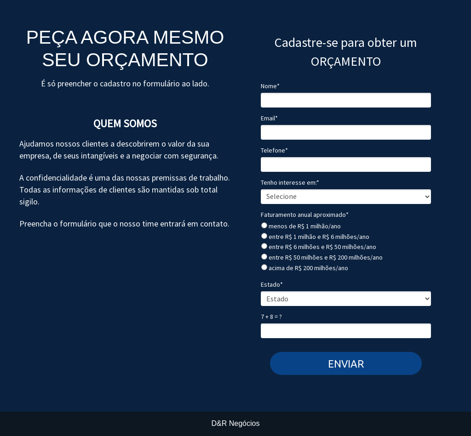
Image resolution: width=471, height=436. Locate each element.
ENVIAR (346, 363)
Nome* (270, 86)
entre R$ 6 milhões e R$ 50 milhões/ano (318, 247)
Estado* (272, 285)
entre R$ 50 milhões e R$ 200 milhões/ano (322, 257)
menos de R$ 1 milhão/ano (301, 226)
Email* (269, 118)
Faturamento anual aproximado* (305, 215)
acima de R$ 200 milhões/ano (304, 268)
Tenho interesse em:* (290, 183)
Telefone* (274, 150)
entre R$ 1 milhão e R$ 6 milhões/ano (315, 237)
